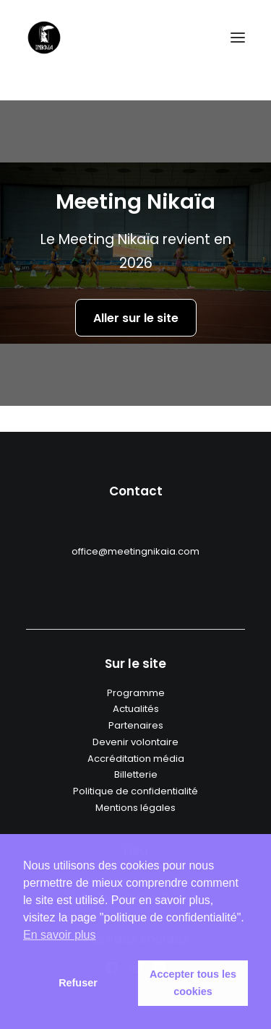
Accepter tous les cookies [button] (193, 982)
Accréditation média (135, 758)
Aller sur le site (135, 319)
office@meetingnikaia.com (135, 551)
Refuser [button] (78, 983)
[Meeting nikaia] (44, 37)
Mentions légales (135, 808)
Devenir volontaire (135, 742)
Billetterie (136, 774)
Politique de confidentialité (135, 791)
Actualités (136, 709)
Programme (136, 693)
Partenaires (135, 725)
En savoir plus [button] (59, 935)
